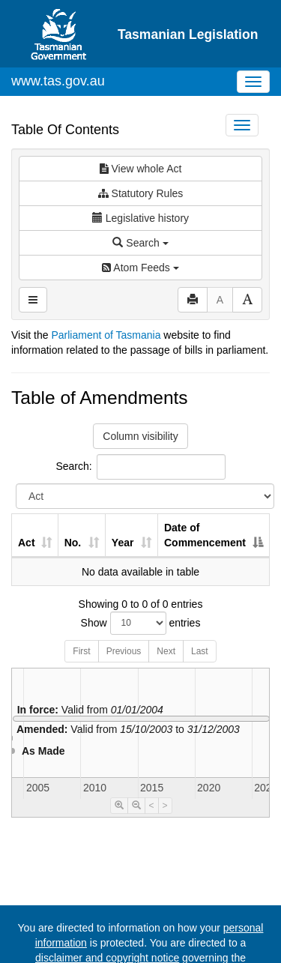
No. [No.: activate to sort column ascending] (73, 543)
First (81, 651)
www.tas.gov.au (58, 80)
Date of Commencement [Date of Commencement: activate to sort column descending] (205, 535)
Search (140, 243)
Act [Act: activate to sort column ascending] (26, 543)
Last (199, 651)
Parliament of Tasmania (105, 335)
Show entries (141, 623)
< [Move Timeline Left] (151, 805)
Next (166, 651)
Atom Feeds (140, 268)
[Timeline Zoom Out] (136, 805)
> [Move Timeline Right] (165, 805)
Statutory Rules (141, 193)
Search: (140, 467)
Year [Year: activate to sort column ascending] (123, 543)
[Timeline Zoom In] (119, 805)
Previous (124, 651)
